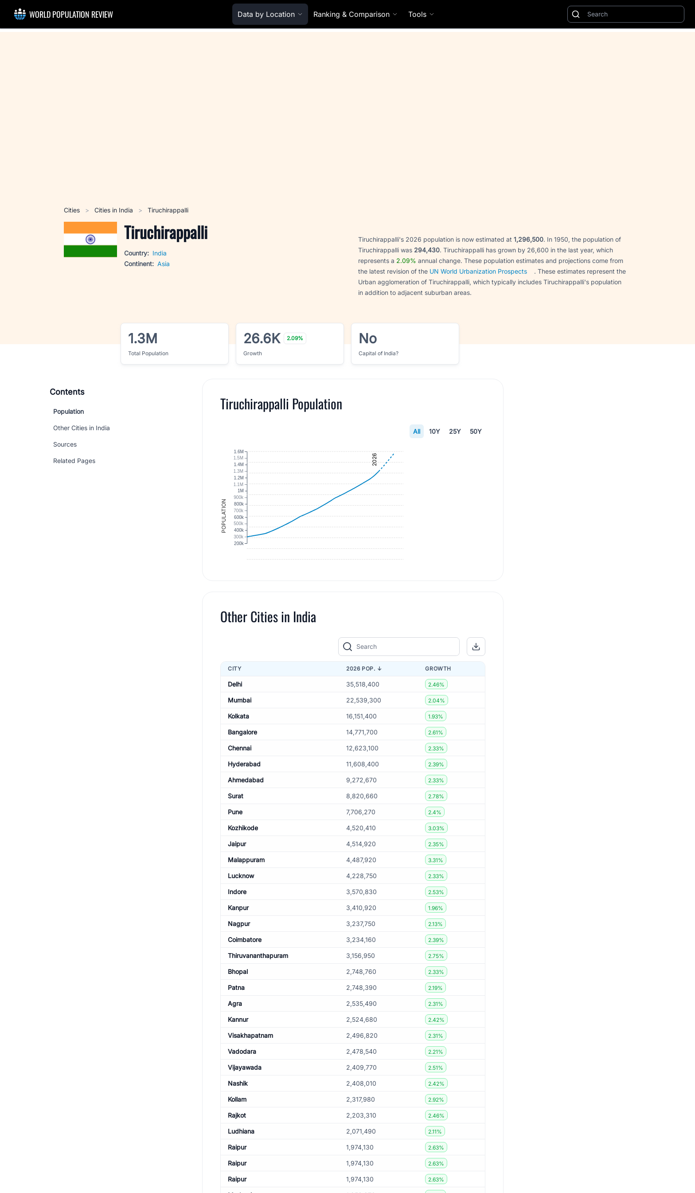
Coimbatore (245, 998)
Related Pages (74, 460)
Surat (235, 855)
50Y (476, 431)
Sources (65, 444)
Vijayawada (245, 1126)
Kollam (237, 1158)
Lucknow (241, 934)
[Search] (634, 14)
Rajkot (237, 1174)
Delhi (235, 743)
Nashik (238, 1142)
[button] (476, 706)
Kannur (238, 1078)
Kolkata (238, 775)
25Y (455, 431)
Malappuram (246, 918)
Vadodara (242, 1110)
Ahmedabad (246, 839)
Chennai (239, 807)
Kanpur (238, 966)
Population (68, 411)
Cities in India (114, 210)
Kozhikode (243, 887)
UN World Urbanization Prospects (478, 271)
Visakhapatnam (250, 1094)
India (159, 253)
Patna (236, 1046)
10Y (434, 431)
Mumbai (239, 759)
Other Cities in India (81, 428)
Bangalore (242, 791)
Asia (163, 263)
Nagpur (239, 982)
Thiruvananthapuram (258, 1014)
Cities (73, 210)
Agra (235, 1062)
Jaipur (237, 903)
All (416, 431)
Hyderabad (244, 823)
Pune (235, 871)
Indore (237, 950)
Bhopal (238, 1030)
